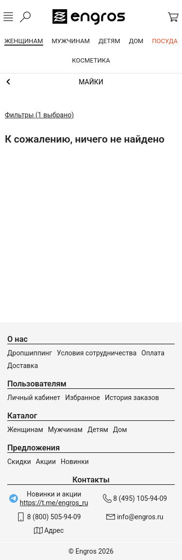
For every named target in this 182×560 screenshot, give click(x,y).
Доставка (22, 365)
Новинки (75, 461)
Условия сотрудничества (96, 353)
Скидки (19, 461)
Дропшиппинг (29, 353)
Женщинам (25, 429)
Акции (46, 461)
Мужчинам (65, 429)
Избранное (82, 397)
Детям (97, 429)
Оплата (153, 353)
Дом (120, 429)
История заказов (132, 397)
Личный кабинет (33, 397)
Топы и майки (91, 82)
